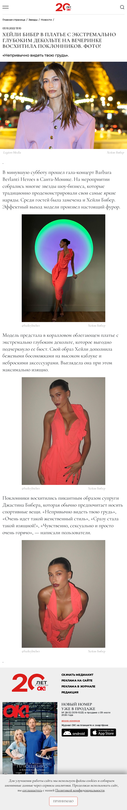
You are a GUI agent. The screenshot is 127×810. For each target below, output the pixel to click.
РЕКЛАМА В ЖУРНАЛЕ (78, 686)
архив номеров (70, 720)
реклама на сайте (76, 680)
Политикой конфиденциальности (79, 790)
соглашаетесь (32, 790)
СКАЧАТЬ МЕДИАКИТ (77, 674)
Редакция (69, 692)
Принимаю (63, 801)
